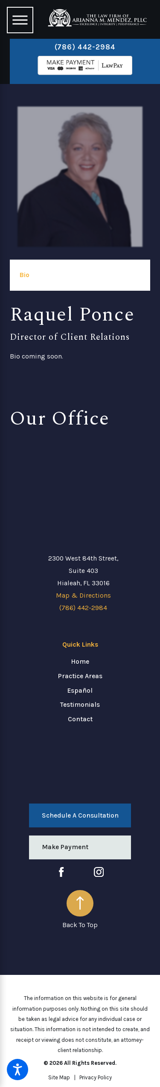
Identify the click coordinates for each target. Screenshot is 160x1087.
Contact (80, 719)
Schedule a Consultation (80, 815)
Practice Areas (80, 676)
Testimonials (80, 704)
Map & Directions (83, 595)
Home (80, 661)
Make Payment (65, 847)
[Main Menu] (20, 20)
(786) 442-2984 (85, 47)
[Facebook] (61, 872)
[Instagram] (99, 872)
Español (80, 690)
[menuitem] (80, 662)
